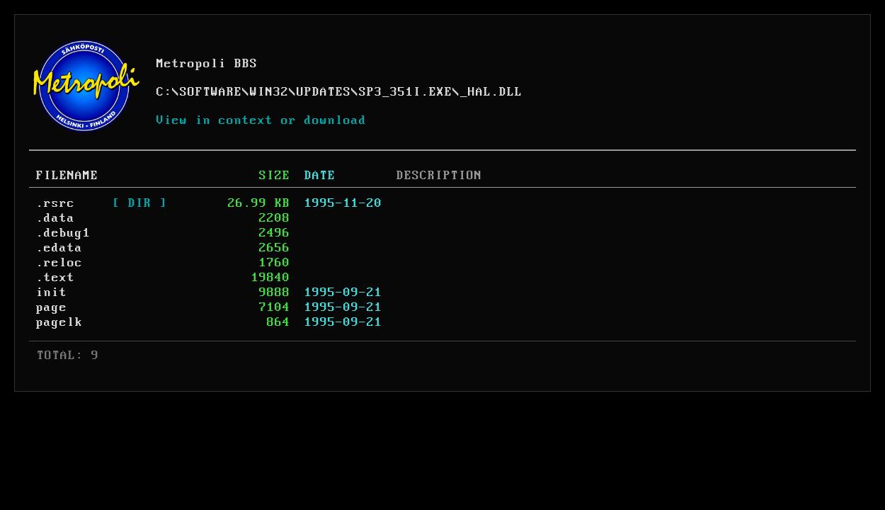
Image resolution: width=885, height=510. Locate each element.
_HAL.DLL (491, 92)
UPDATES (324, 92)
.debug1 (63, 233)
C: (164, 92)
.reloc (59, 263)
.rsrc (55, 203)
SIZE (274, 176)
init (51, 292)
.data (55, 218)
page (51, 307)
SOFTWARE (211, 92)
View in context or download (261, 120)
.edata (59, 248)
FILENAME (67, 176)
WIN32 (269, 92)
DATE (320, 176)
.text (55, 278)
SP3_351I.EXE (405, 92)
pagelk (59, 322)
